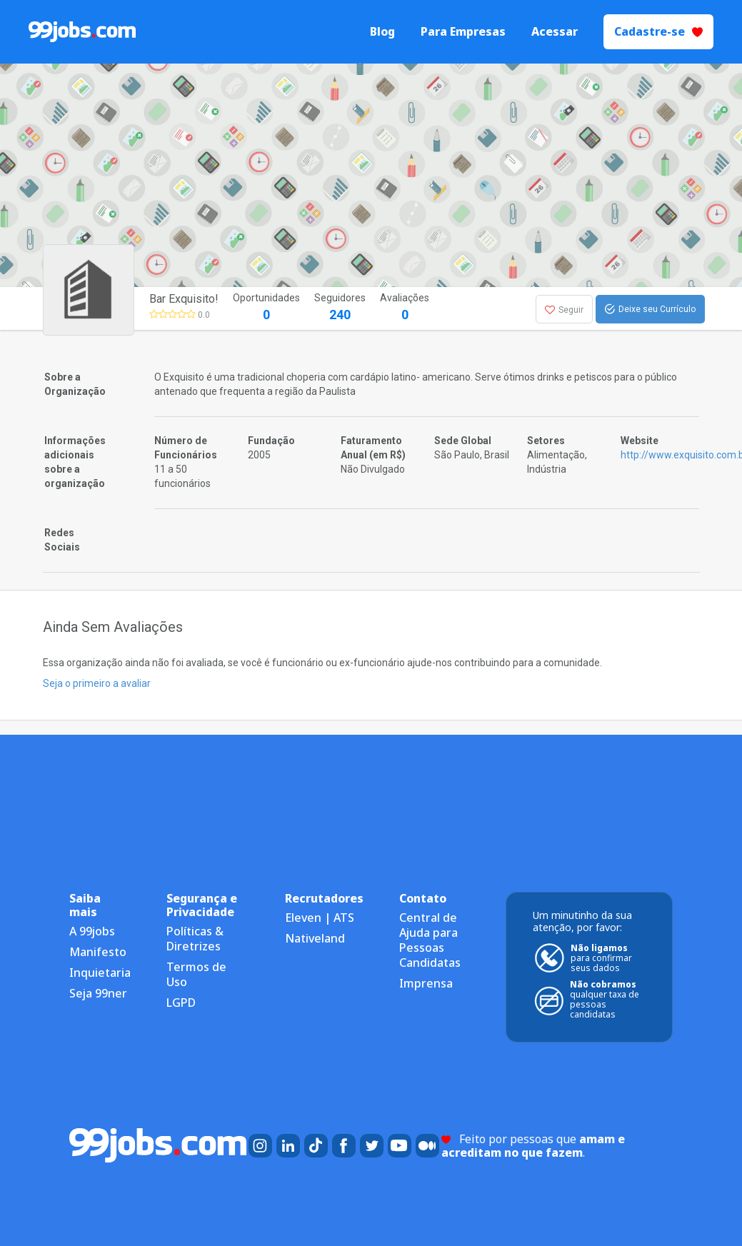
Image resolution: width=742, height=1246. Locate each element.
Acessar (554, 32)
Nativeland (315, 938)
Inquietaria (100, 972)
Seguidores (340, 308)
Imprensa (426, 983)
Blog (382, 32)
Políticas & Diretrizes (195, 938)
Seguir (564, 310)
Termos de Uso (196, 974)
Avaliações (404, 308)
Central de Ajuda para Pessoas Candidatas (430, 940)
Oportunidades (266, 308)
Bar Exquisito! (184, 299)
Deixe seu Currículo (650, 309)
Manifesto (97, 952)
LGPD (181, 1002)
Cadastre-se (658, 31)
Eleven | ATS (319, 917)
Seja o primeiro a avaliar (97, 683)
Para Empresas (463, 32)
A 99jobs (92, 931)
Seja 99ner (98, 993)
